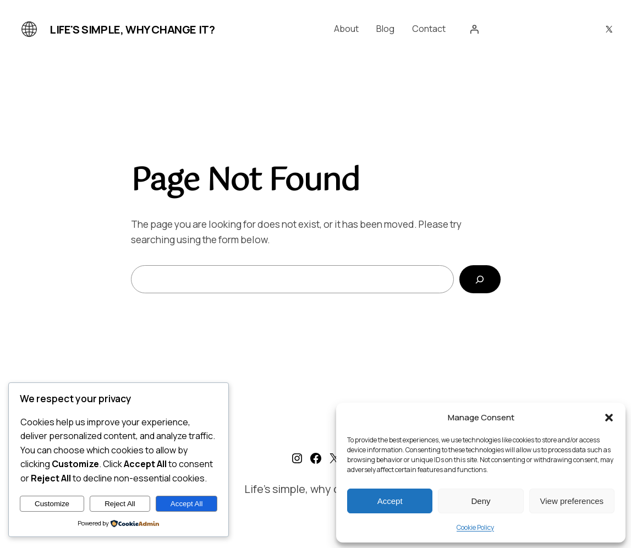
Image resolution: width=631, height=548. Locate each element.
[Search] (480, 279)
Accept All (187, 504)
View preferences (572, 501)
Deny (480, 501)
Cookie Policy (475, 527)
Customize (52, 504)
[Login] (474, 29)
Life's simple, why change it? (132, 29)
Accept (390, 501)
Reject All (120, 504)
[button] (608, 417)
